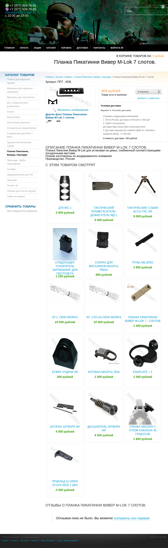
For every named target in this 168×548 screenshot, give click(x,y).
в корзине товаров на (133, 56)
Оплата (24, 48)
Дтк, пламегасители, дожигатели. (17, 104)
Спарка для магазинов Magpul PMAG (104, 266)
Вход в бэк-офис (47, 541)
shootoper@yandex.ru (20, 12)
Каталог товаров (64, 77)
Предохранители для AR (20, 174)
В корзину (143, 92)
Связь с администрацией (67, 541)
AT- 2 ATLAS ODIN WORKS (103, 317)
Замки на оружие (16, 196)
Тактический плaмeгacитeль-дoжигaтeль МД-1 (103, 211)
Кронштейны (13, 117)
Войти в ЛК (117, 48)
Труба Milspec (143, 262)
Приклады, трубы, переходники (16, 162)
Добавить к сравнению (149, 98)
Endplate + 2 (142, 371)
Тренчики (12, 180)
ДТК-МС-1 (64, 207)
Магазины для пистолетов (20, 97)
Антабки (11, 169)
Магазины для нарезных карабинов (20, 90)
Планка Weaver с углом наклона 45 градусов (142, 430)
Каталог (51, 48)
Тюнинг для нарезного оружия (18, 81)
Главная (9, 48)
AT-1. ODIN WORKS (65, 317)
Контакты (99, 48)
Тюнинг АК (12, 185)
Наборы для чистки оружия (21, 191)
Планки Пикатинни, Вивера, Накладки (92, 77)
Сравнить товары (20, 206)
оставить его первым (131, 518)
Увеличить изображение (73, 109)
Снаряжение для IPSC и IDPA (20, 135)
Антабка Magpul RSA (104, 371)
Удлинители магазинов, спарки (19, 144)
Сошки (10, 111)
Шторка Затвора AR (65, 426)
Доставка (82, 48)
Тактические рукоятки (18, 122)
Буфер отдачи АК (65, 371)
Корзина (66, 48)
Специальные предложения (21, 128)
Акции (37, 48)
